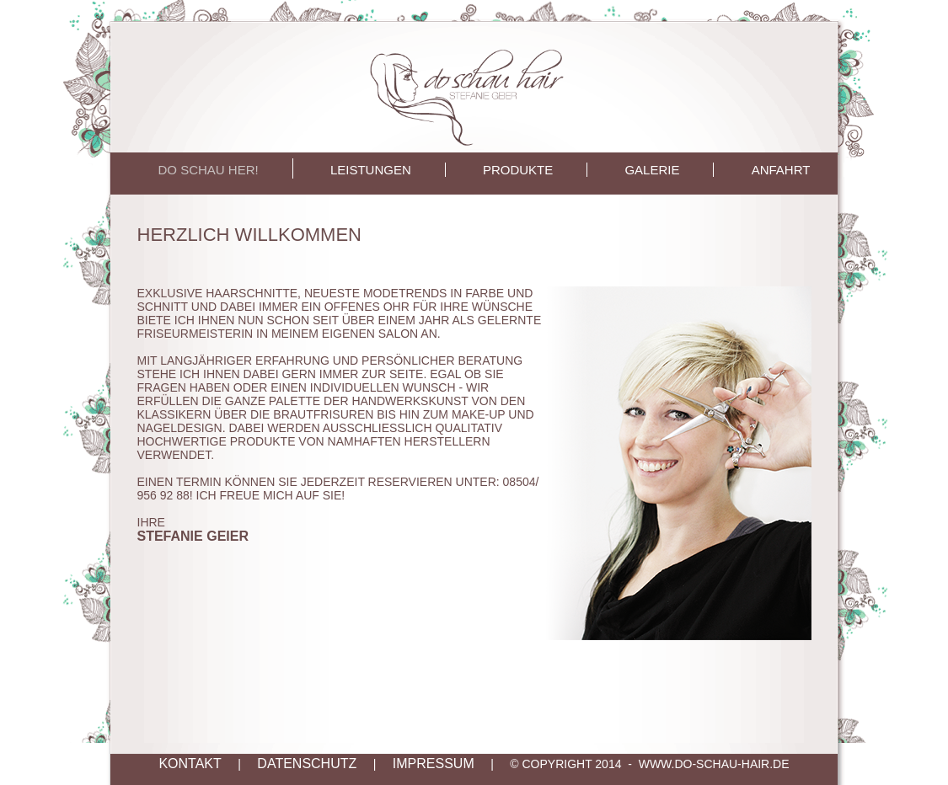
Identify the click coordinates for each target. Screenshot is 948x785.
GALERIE (651, 170)
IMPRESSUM (433, 763)
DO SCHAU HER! (208, 170)
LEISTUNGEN (370, 170)
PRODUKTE (518, 170)
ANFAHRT (781, 170)
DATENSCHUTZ (306, 763)
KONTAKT (189, 763)
